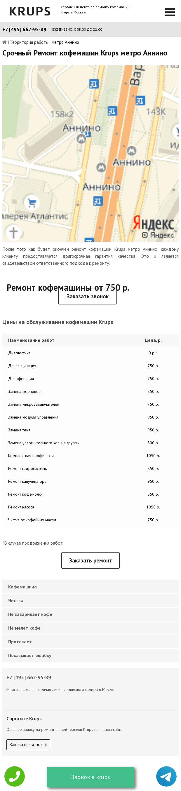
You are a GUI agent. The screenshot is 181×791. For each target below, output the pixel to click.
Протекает (20, 641)
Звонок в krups (90, 777)
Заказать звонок (88, 296)
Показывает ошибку (29, 655)
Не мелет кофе (24, 628)
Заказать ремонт (90, 560)
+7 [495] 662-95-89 (24, 29)
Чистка (15, 600)
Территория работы (29, 42)
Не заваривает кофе (30, 614)
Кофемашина (22, 587)
